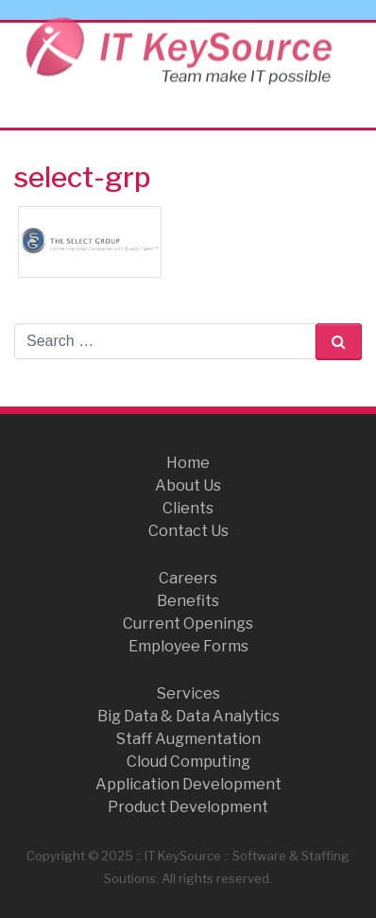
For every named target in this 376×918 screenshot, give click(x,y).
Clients (188, 508)
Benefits (188, 601)
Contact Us (188, 531)
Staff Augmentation (188, 739)
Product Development (188, 807)
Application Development (188, 784)
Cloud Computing (188, 762)
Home (188, 463)
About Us (188, 485)
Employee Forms (188, 646)
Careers (188, 578)
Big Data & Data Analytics (188, 716)
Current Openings (188, 623)
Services (188, 693)
